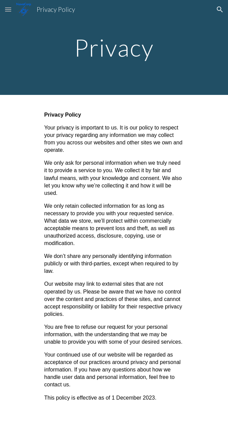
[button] (8, 9)
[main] (114, 47)
